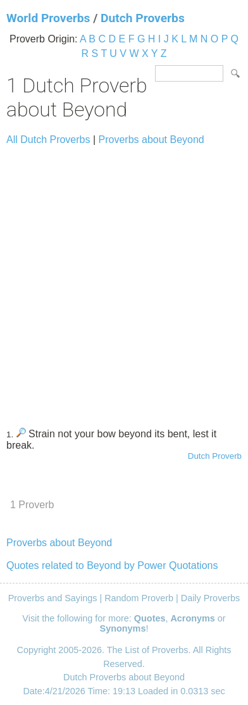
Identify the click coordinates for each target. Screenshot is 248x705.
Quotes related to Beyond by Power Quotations (112, 565)
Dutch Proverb (215, 456)
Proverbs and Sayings (52, 598)
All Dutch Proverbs (48, 139)
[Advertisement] (124, 281)
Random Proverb (138, 598)
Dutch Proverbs (143, 18)
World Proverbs (48, 18)
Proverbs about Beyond (151, 139)
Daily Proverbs (210, 598)
